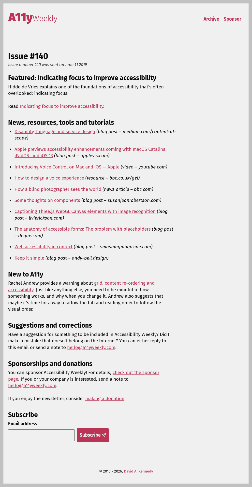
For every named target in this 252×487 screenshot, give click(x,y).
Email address (22, 424)
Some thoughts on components (47, 200)
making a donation (104, 398)
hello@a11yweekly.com (91, 347)
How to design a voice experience (49, 178)
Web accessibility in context (44, 247)
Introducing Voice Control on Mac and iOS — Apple (67, 167)
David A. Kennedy (138, 471)
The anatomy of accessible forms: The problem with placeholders (83, 229)
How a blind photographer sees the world (58, 189)
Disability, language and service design (55, 131)
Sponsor (232, 19)
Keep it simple (29, 258)
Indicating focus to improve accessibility (61, 106)
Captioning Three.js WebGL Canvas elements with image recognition (85, 211)
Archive (211, 19)
